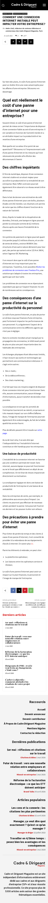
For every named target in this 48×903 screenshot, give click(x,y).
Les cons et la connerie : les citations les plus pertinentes (27, 809)
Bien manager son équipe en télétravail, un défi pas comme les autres (35, 605)
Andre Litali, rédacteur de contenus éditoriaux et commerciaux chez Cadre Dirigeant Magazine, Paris (24, 29)
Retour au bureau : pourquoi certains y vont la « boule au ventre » (12, 605)
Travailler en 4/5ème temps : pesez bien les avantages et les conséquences (26, 842)
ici (32, 543)
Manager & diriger (20, 14)
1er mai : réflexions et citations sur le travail (16, 623)
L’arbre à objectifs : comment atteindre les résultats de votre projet (17, 682)
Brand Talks (7, 14)
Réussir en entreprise (26, 775)
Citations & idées (28, 758)
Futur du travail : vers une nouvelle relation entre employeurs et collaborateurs (18, 639)
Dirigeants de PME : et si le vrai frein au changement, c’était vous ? (18, 668)
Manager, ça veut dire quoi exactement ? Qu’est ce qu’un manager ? (27, 824)
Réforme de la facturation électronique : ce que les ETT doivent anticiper (18, 654)
